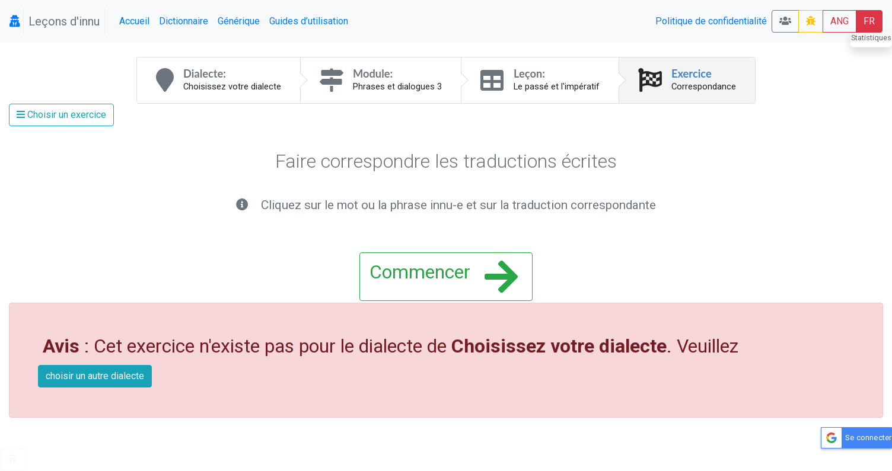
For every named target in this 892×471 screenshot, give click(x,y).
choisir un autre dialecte (95, 376)
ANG (839, 21)
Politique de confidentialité (711, 21)
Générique (239, 21)
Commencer (443, 277)
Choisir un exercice (61, 114)
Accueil (134, 21)
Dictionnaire (183, 21)
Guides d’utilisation (308, 21)
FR (869, 21)
